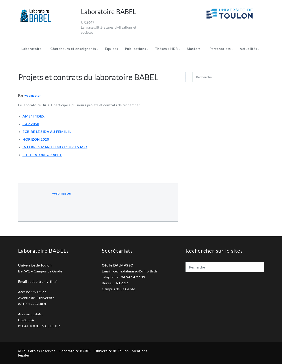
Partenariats (221, 49)
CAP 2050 (30, 124)
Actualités (250, 49)
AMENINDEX (33, 116)
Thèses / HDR (167, 49)
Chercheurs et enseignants (74, 49)
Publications (136, 49)
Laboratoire (32, 49)
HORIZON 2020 (35, 139)
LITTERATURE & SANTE (42, 155)
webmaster (32, 95)
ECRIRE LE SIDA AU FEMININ (47, 131)
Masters (195, 49)
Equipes (111, 49)
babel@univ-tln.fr (44, 281)
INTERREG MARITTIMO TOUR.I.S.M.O (54, 147)
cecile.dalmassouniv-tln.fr (135, 271)
